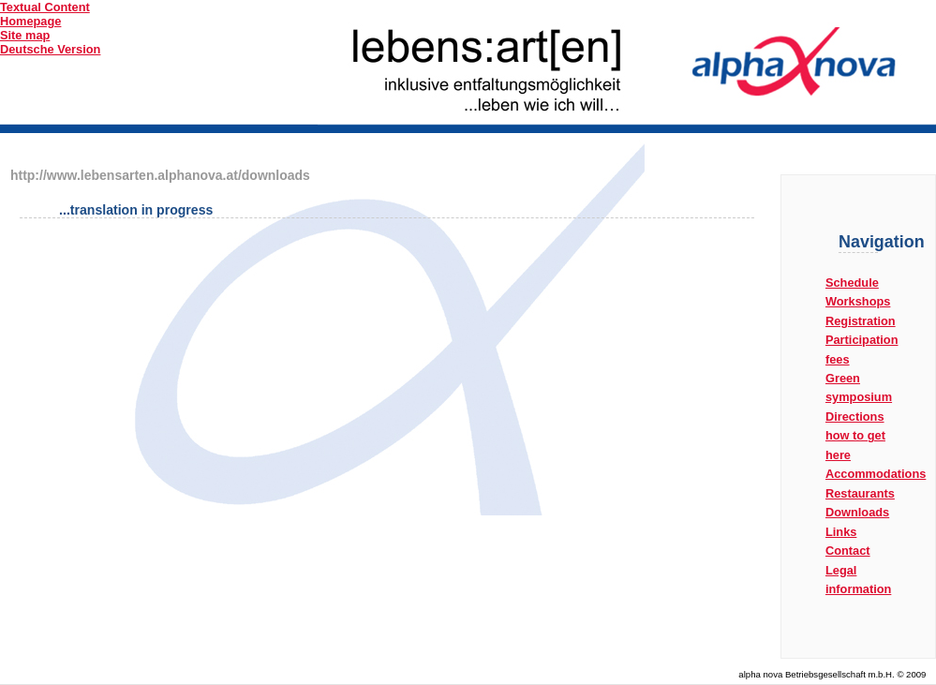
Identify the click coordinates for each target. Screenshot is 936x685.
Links (840, 532)
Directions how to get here (855, 436)
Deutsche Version (50, 49)
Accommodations (875, 474)
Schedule (852, 282)
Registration (860, 321)
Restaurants (860, 493)
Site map (25, 35)
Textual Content (45, 7)
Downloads (857, 512)
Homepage (30, 21)
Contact (847, 551)
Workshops (857, 301)
